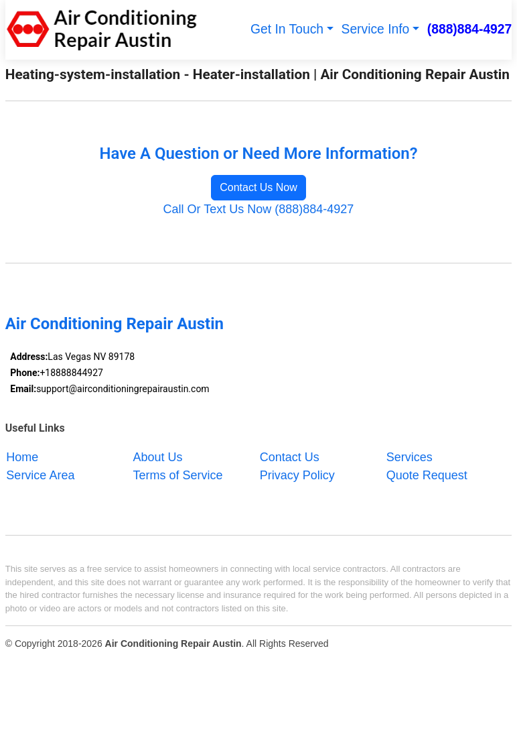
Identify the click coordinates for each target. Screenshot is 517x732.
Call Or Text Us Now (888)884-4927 (258, 209)
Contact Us (289, 456)
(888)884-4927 (469, 29)
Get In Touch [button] (286, 29)
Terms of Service (178, 474)
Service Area (40, 474)
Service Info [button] (376, 29)
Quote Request (426, 474)
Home (22, 456)
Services (409, 456)
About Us (158, 456)
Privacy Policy (297, 474)
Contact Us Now (258, 187)
